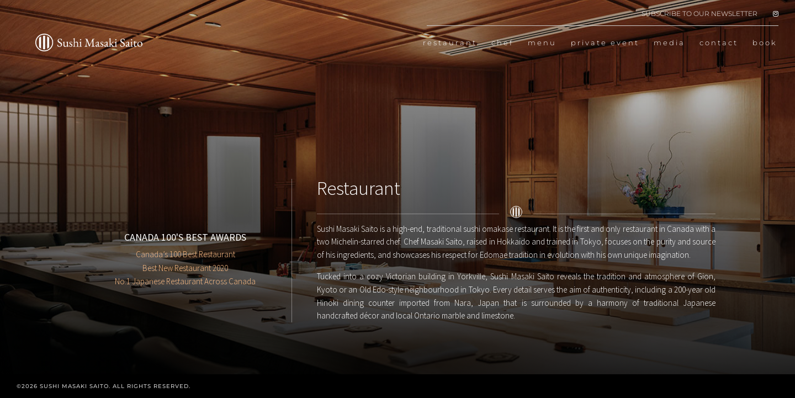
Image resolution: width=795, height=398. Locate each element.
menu (542, 43)
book (764, 43)
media (669, 43)
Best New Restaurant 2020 (185, 268)
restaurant (450, 43)
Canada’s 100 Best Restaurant (185, 254)
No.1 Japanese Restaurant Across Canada (185, 281)
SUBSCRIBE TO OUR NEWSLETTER (699, 14)
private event (605, 43)
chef (502, 43)
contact (718, 43)
